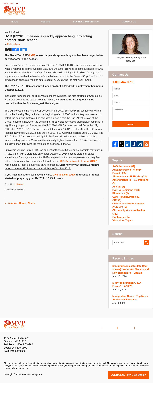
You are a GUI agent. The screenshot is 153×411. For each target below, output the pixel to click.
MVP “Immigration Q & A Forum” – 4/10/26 (130, 313)
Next (31, 214)
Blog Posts (143, 354)
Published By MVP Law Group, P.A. (125, 9)
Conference (120, 243)
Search (146, 270)
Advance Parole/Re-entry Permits (130, 185)
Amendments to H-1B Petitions (129, 199)
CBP (116, 225)
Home (14, 21)
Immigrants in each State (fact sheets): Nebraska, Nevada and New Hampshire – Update (129, 297)
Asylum (118, 205)
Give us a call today (64, 186)
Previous (11, 214)
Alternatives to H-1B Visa (128, 192)
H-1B (32, 67)
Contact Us (128, 354)
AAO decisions (123, 179)
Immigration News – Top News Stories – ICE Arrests (129, 326)
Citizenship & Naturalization (130, 238)
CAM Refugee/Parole (125, 220)
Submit (131, 136)
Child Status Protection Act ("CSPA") (127, 232)
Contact (129, 21)
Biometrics (120, 215)
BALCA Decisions (125, 210)
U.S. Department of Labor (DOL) (78, 173)
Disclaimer (114, 354)
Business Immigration (86, 21)
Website (45, 21)
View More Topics (122, 248)
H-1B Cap (18, 196)
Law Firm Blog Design (134, 403)
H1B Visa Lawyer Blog (14, 9)
